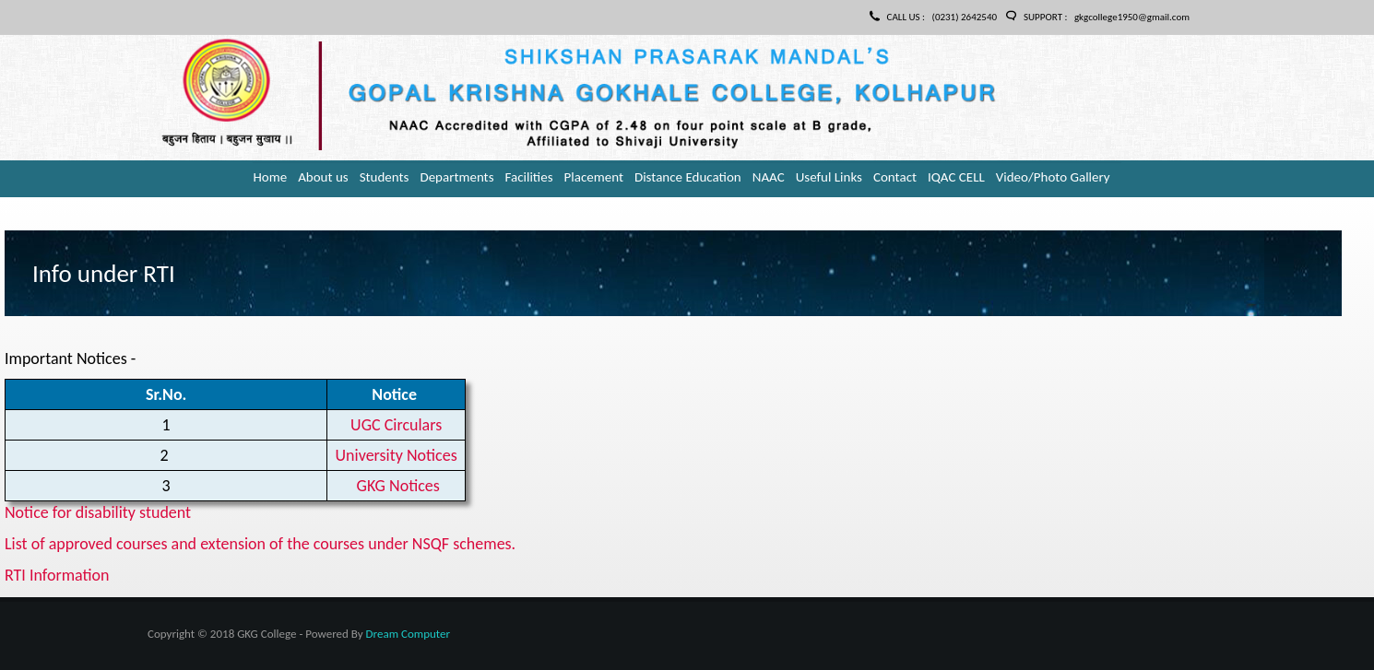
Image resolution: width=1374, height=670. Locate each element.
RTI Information (57, 575)
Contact (895, 177)
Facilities (529, 177)
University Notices (396, 455)
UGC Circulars (396, 425)
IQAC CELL (956, 177)
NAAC (768, 177)
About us (323, 177)
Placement (593, 177)
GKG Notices (398, 486)
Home (270, 177)
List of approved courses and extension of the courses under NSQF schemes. (260, 544)
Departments (456, 177)
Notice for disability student (98, 512)
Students (384, 177)
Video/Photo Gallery (1053, 177)
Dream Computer (408, 634)
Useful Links (829, 177)
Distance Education (687, 177)
